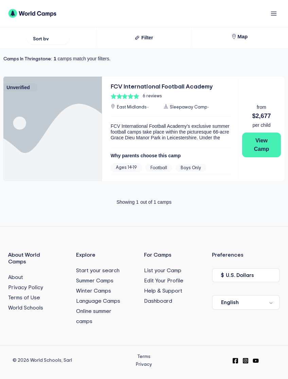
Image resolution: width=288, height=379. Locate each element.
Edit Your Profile (163, 280)
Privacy (144, 364)
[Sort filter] (48, 37)
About (15, 277)
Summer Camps (94, 280)
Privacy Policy (25, 287)
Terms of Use (24, 297)
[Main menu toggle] (273, 13)
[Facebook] (235, 360)
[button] (143, 37)
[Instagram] (245, 360)
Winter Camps (93, 290)
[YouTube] (256, 360)
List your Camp (162, 270)
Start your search (98, 270)
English (230, 302)
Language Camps (98, 300)
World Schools (25, 308)
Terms (143, 356)
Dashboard (158, 300)
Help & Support (163, 290)
